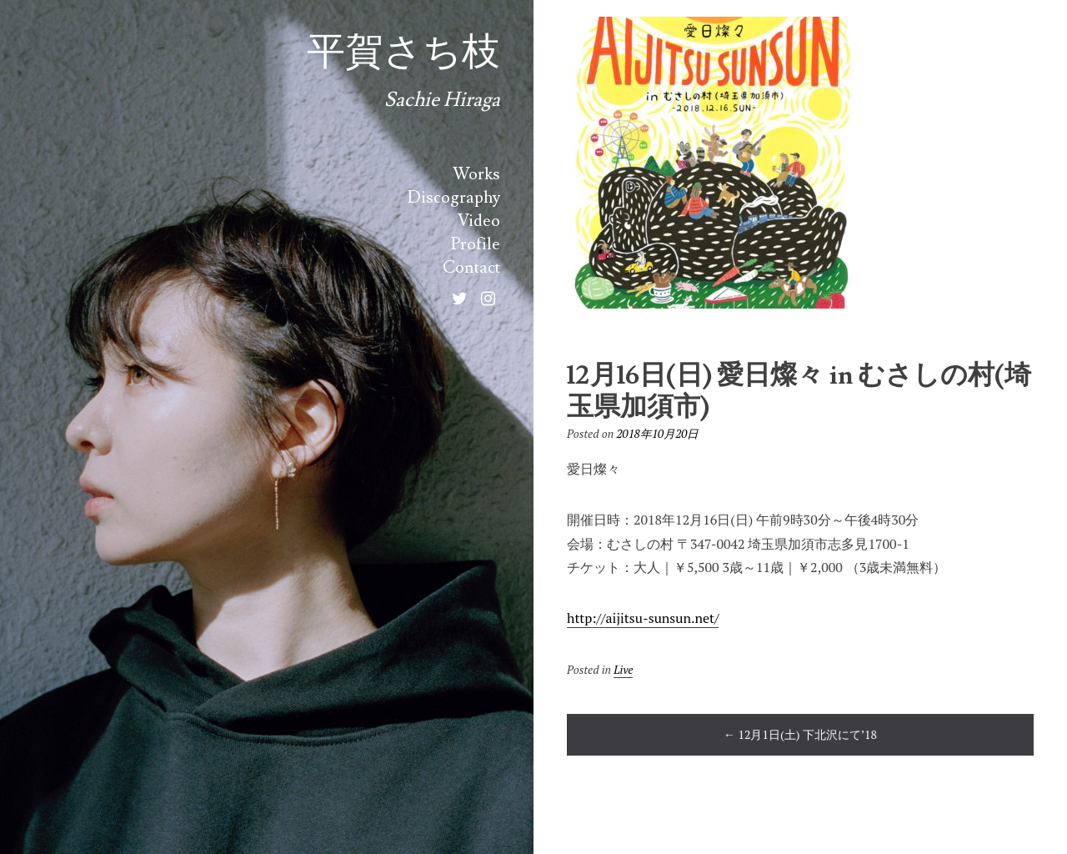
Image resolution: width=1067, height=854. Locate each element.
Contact (471, 268)
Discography (454, 197)
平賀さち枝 (403, 53)
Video (479, 221)
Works (476, 174)
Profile (475, 244)
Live (623, 669)
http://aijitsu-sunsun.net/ (643, 618)
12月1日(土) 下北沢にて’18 (800, 734)
